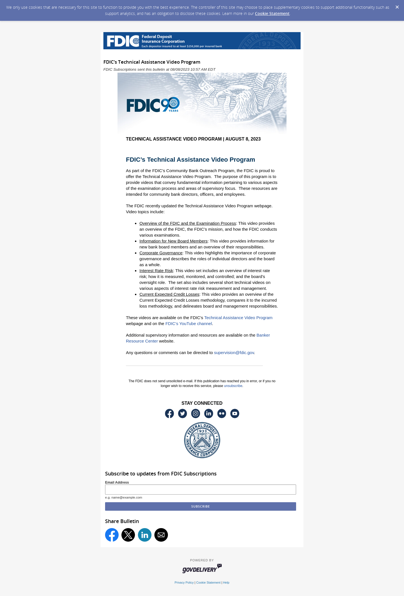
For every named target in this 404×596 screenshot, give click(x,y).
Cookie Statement (272, 13)
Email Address (117, 482)
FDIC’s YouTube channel (188, 323)
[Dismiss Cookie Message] (397, 5)
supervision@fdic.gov (234, 352)
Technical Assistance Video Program (238, 317)
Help (226, 582)
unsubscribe (233, 386)
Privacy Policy (184, 582)
